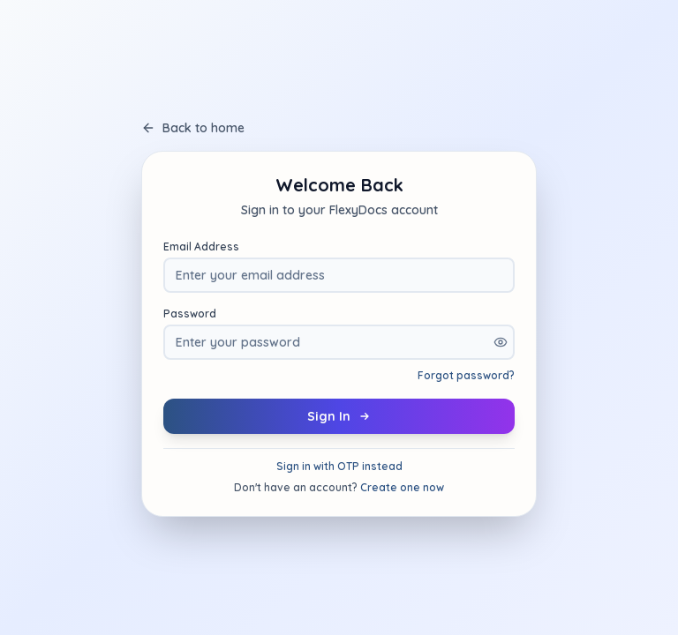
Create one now (402, 487)
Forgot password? (466, 375)
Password (189, 313)
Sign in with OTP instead (339, 466)
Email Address (201, 246)
